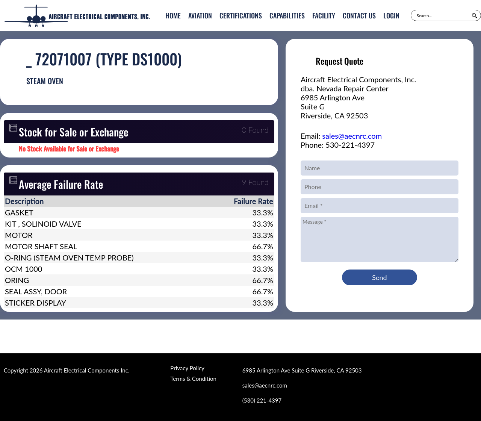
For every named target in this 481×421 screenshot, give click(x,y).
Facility (323, 15)
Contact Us (359, 15)
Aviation (200, 15)
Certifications (240, 15)
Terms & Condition (193, 378)
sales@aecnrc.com (352, 135)
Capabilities (287, 15)
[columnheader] (106, 201)
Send (379, 277)
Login (391, 15)
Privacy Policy (187, 368)
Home (173, 15)
